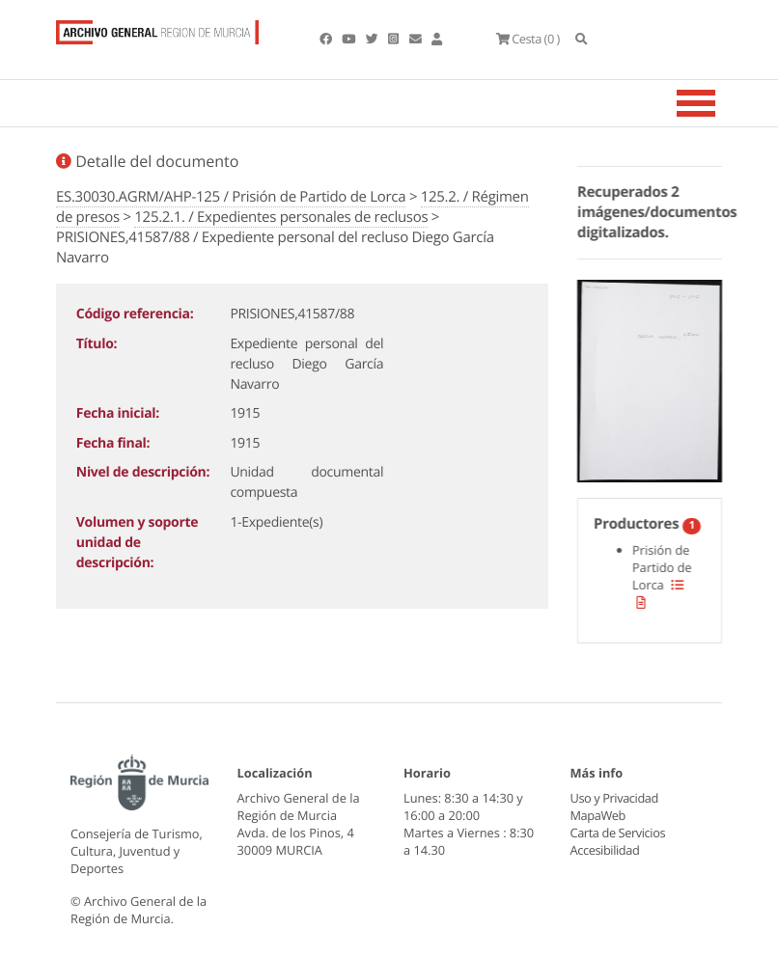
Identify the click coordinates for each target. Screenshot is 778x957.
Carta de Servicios (617, 832)
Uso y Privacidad (613, 798)
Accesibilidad (604, 850)
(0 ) (527, 38)
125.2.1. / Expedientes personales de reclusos (281, 217)
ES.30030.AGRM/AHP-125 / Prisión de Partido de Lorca (230, 196)
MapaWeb (597, 815)
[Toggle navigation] (720, 103)
